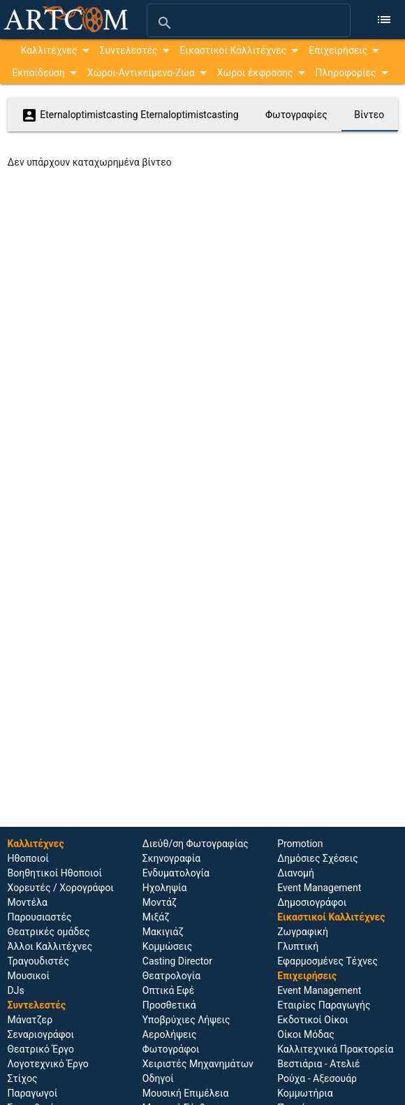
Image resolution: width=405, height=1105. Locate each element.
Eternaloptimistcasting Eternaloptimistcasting (130, 115)
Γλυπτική (297, 946)
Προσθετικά (169, 1005)
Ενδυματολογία (175, 873)
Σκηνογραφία (171, 858)
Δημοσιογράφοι (311, 902)
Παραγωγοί (33, 1093)
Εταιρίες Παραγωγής (323, 1005)
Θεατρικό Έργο (41, 1049)
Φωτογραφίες (296, 114)
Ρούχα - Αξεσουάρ (317, 1078)
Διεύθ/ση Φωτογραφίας (195, 843)
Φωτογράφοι (171, 1049)
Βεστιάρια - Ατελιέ (318, 1063)
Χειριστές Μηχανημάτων (197, 1063)
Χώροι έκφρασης (255, 72)
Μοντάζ (159, 902)
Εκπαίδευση (38, 72)
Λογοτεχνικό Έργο (48, 1063)
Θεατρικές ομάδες (49, 931)
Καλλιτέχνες (49, 50)
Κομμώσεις (167, 946)
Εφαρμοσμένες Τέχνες (327, 961)
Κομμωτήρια (305, 1093)
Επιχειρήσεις (338, 50)
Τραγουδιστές (38, 961)
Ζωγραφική (302, 931)
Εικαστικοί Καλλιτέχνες (233, 50)
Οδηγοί (158, 1078)
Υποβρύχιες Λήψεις (186, 1019)
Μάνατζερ (30, 1019)
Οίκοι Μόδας (305, 1034)
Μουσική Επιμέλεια (185, 1093)
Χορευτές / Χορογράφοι (61, 887)
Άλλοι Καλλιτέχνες (50, 946)
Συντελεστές (129, 50)
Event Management (319, 887)
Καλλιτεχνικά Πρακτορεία (335, 1049)
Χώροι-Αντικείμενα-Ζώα (141, 72)
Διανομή (295, 873)
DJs (16, 990)
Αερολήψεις (169, 1034)
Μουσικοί (29, 975)
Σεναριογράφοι (41, 1034)
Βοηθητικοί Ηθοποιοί (55, 873)
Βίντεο (369, 114)
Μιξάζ (156, 917)
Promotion (300, 843)
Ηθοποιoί (28, 858)
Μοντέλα (28, 902)
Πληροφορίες (346, 72)
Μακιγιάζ (163, 931)
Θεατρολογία (171, 975)
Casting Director (177, 961)
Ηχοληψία (164, 887)
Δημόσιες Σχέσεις (317, 858)
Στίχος (23, 1078)
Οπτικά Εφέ (168, 990)
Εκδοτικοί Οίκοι (312, 1019)
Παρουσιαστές (40, 917)
